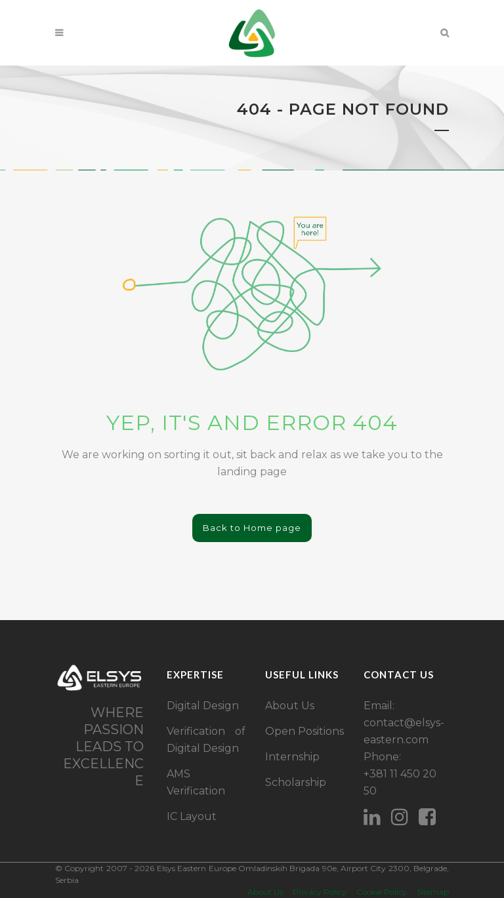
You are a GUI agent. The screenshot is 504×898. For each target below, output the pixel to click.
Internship (292, 757)
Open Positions (304, 731)
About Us (289, 705)
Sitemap (433, 892)
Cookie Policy (381, 892)
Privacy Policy (319, 892)
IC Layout (192, 816)
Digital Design (203, 705)
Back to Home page (252, 527)
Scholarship (295, 782)
